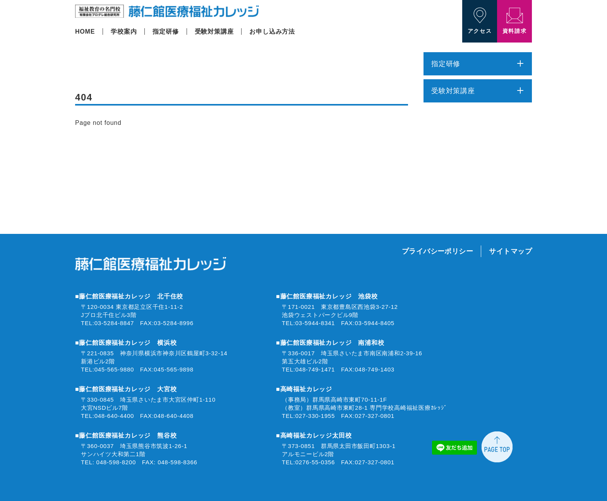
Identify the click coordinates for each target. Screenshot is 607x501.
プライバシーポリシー (437, 251)
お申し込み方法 (272, 31)
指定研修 (165, 31)
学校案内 (124, 31)
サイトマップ (510, 251)
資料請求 (514, 21)
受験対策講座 (214, 31)
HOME (85, 31)
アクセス (480, 20)
